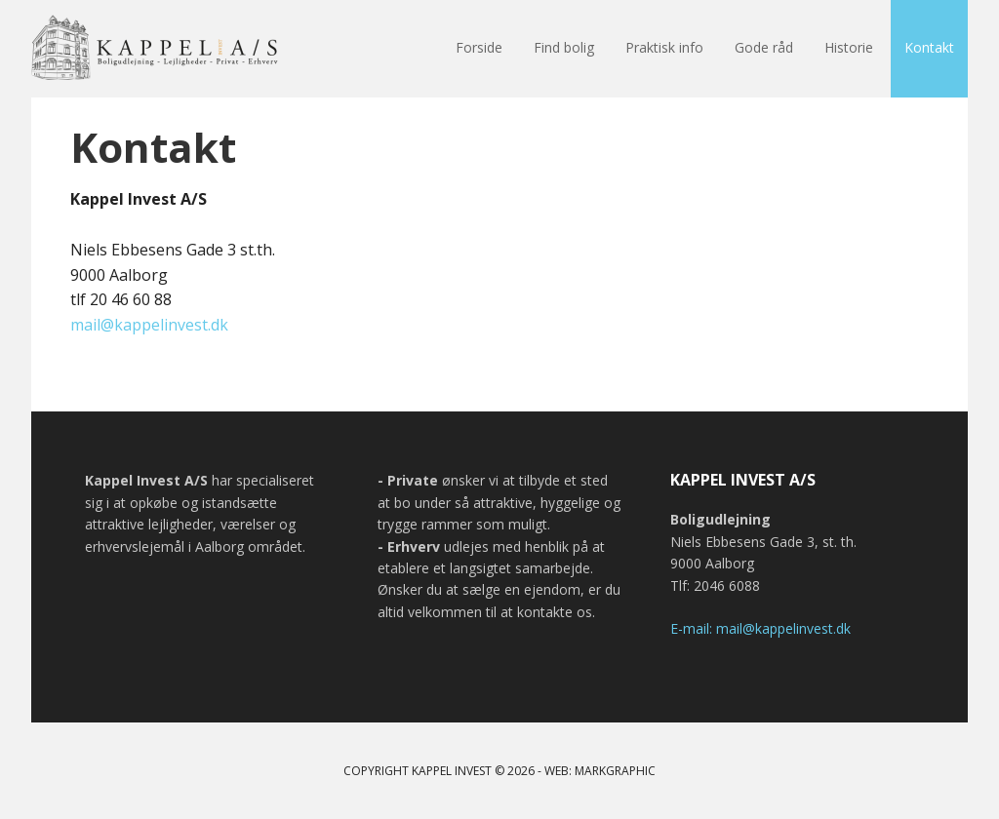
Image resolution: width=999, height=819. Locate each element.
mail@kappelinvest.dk (149, 324)
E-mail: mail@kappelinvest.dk (760, 628)
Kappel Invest (158, 49)
